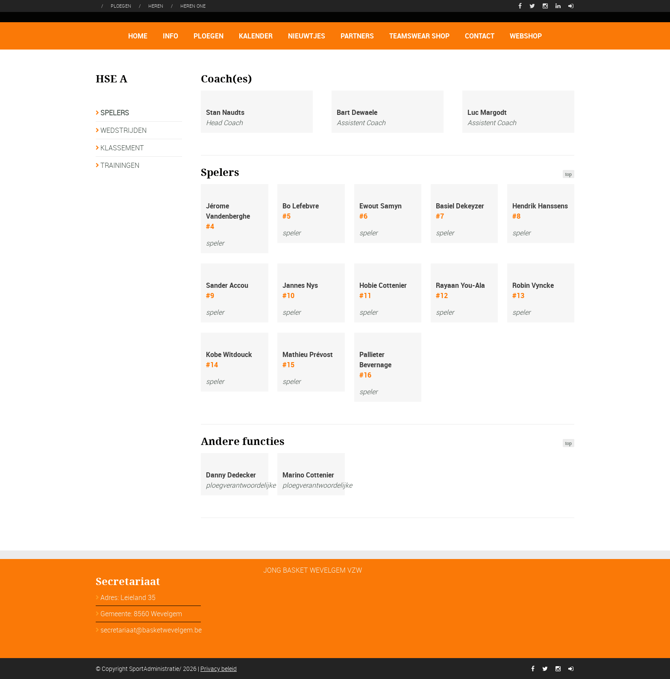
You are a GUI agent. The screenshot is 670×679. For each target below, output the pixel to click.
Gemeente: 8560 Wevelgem (141, 613)
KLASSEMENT (122, 147)
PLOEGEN (208, 36)
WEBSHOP (526, 36)
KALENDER (256, 36)
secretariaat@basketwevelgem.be (151, 630)
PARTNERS (357, 36)
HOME (137, 36)
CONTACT (479, 36)
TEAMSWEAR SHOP (419, 36)
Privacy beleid (218, 668)
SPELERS (114, 112)
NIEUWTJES (306, 36)
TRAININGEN (119, 165)
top (568, 174)
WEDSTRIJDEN (123, 130)
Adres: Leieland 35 (128, 597)
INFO (170, 36)
